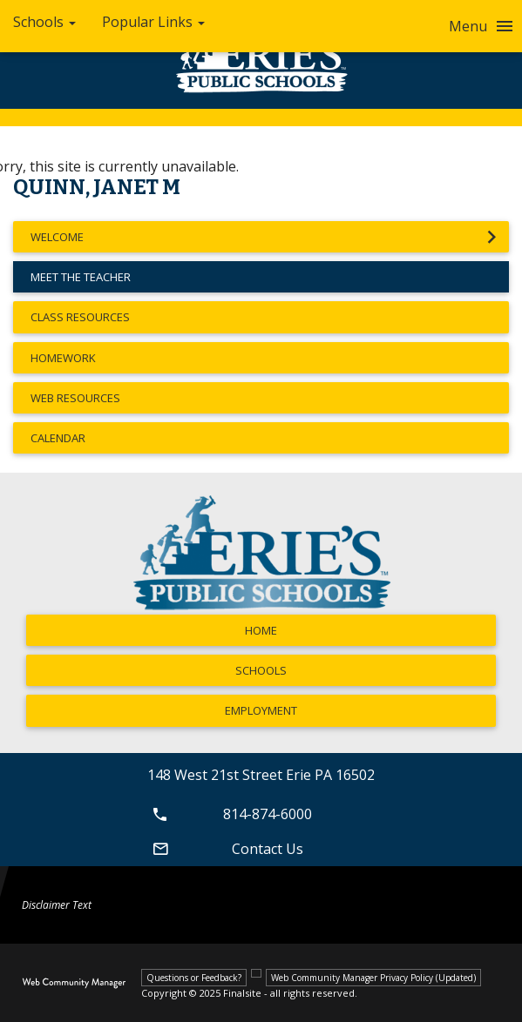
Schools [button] (44, 21)
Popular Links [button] (153, 21)
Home (261, 630)
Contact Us (225, 848)
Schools (261, 670)
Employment (261, 710)
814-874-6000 (229, 814)
